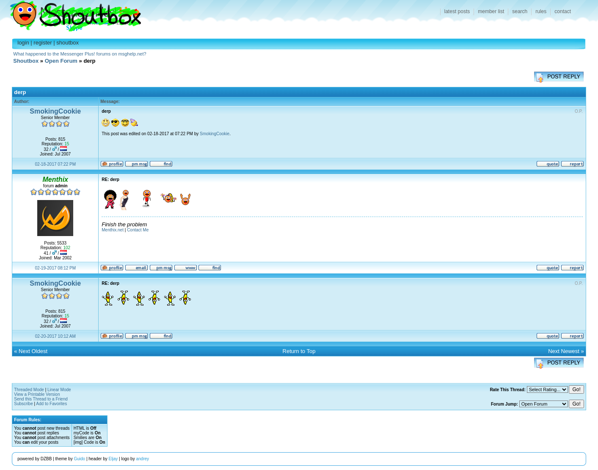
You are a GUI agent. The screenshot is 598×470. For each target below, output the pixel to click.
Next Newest (563, 351)
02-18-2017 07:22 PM (55, 164)
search (519, 11)
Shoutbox (70, 14)
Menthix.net (113, 230)
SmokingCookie (55, 111)
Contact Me (138, 230)
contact (562, 11)
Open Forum (61, 61)
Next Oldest (33, 351)
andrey (142, 458)
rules (540, 11)
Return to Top (299, 351)
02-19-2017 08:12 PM (55, 268)
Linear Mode (59, 389)
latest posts (457, 11)
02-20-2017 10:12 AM (55, 336)
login (23, 42)
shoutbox (67, 42)
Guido (79, 458)
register (42, 42)
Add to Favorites (51, 403)
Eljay (113, 458)
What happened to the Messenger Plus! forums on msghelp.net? (79, 53)
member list (491, 11)
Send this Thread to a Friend (41, 399)
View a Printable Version (37, 394)
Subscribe (23, 403)
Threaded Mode (29, 389)
